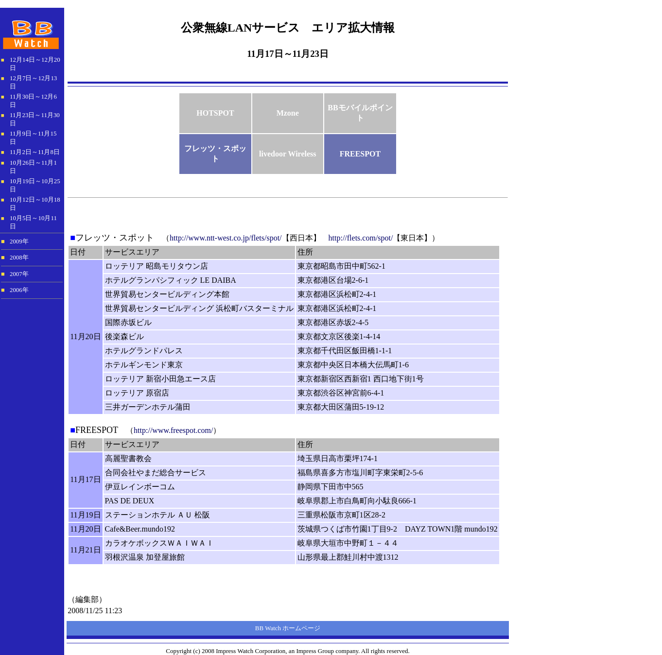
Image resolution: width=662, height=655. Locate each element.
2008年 (19, 257)
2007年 (19, 274)
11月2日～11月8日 (35, 151)
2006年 (19, 290)
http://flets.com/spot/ (361, 238)
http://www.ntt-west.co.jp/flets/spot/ (226, 238)
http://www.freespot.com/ (173, 430)
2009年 (19, 241)
